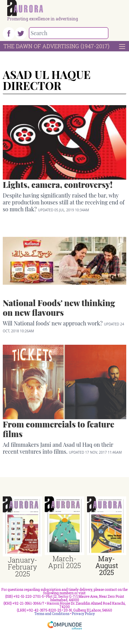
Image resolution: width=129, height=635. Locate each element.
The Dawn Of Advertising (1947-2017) (56, 46)
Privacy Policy (83, 614)
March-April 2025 (64, 562)
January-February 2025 (22, 566)
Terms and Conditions (51, 614)
